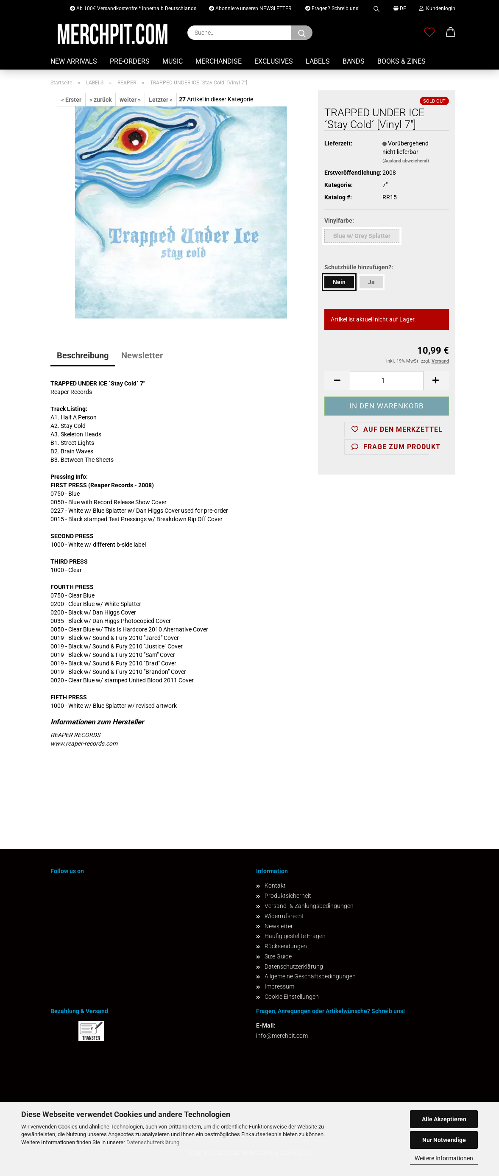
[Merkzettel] (429, 32)
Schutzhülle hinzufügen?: (358, 267)
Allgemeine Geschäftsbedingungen (310, 976)
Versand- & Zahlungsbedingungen (309, 905)
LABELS (318, 61)
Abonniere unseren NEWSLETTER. (251, 8)
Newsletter (142, 355)
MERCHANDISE (218, 61)
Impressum (279, 986)
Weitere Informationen (444, 1158)
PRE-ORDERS (130, 61)
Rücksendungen (286, 946)
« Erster (71, 99)
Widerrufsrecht (284, 916)
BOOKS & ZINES (401, 61)
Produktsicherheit (288, 895)
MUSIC (172, 61)
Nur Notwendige (444, 1140)
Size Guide (278, 956)
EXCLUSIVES (273, 61)
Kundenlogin (437, 8)
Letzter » (161, 99)
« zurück (100, 99)
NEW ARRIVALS (73, 61)
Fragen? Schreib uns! (332, 8)
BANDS (354, 61)
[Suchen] (301, 32)
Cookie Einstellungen (292, 996)
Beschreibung (83, 355)
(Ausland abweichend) (405, 161)
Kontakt (275, 885)
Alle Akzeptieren (444, 1119)
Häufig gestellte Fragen (295, 936)
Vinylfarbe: (339, 220)
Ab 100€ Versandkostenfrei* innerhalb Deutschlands (133, 8)
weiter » (130, 99)
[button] (450, 32)
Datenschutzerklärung (152, 1142)
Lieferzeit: (338, 143)
